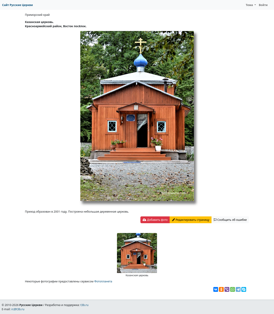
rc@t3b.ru (17, 309)
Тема (250, 5)
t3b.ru (85, 305)
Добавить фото (155, 220)
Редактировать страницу (190, 220)
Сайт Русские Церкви (17, 5)
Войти (263, 5)
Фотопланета (103, 281)
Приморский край (37, 15)
